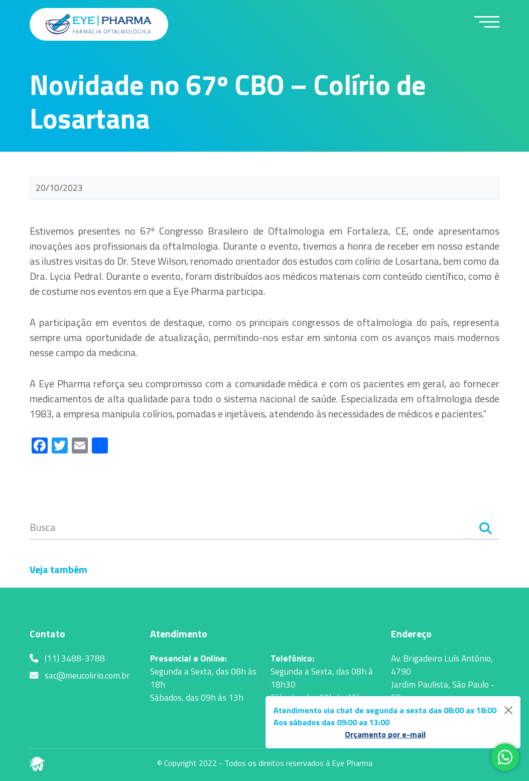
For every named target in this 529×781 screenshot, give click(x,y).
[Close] (508, 710)
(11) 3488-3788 (67, 658)
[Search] (485, 529)
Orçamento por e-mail (385, 734)
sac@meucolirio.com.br (80, 675)
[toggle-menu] (486, 22)
